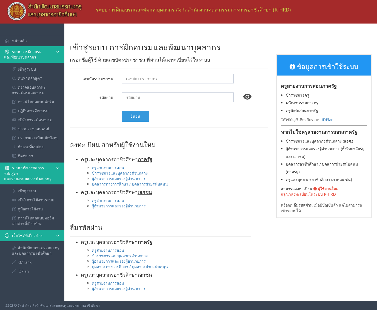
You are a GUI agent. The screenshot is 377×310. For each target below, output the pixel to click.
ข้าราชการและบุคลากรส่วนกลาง (120, 173)
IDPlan (327, 119)
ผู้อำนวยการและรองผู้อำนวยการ (119, 178)
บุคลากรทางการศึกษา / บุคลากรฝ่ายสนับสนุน (130, 184)
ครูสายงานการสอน (108, 167)
